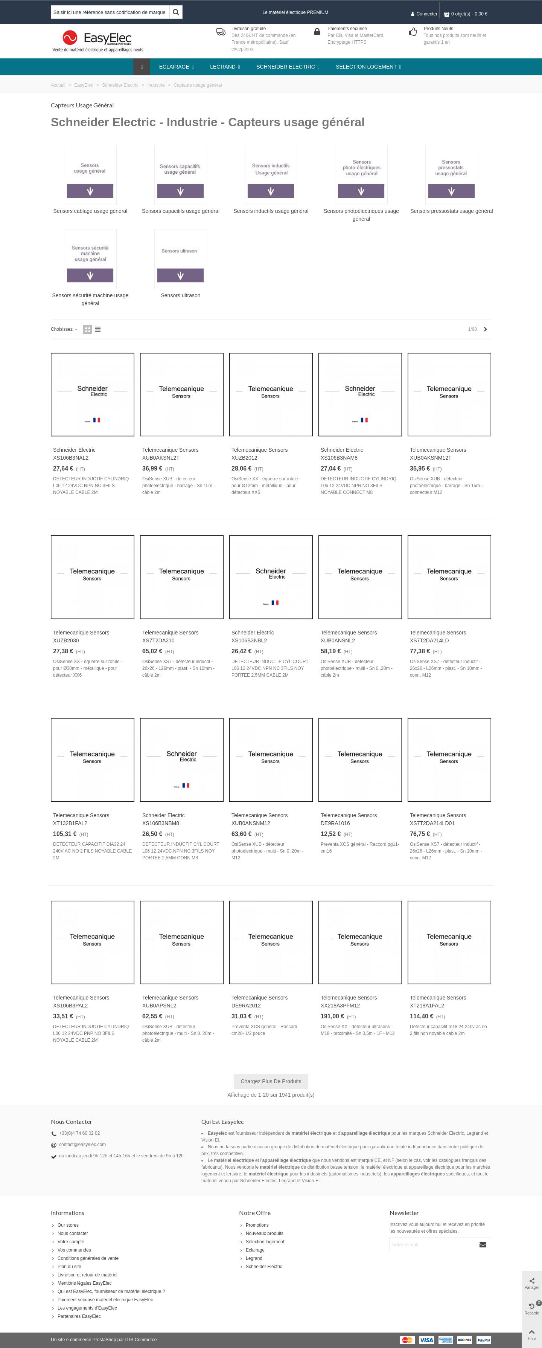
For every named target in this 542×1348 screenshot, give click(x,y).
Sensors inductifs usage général (270, 211)
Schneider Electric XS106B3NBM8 (163, 819)
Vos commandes (71, 1250)
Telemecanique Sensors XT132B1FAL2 (81, 819)
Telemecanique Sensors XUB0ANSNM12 (259, 819)
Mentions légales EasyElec (81, 1283)
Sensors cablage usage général (90, 211)
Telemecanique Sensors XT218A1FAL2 (438, 1002)
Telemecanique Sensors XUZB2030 (81, 636)
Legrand (250, 1258)
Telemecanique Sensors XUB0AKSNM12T (438, 454)
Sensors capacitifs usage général (180, 211)
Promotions (254, 1225)
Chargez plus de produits (271, 1081)
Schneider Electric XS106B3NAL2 (74, 454)
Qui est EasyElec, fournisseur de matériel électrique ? (108, 1291)
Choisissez (64, 329)
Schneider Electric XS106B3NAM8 (342, 454)
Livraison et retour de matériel (84, 1275)
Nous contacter (69, 1233)
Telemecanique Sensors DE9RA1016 (349, 819)
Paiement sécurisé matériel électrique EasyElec (102, 1299)
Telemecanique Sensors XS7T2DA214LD (438, 636)
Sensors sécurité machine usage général (90, 299)
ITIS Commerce (141, 1339)
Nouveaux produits (261, 1233)
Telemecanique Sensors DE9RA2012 (259, 1002)
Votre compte (67, 1241)
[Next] (485, 329)
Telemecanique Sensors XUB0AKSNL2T (170, 454)
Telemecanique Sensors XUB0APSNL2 (170, 1002)
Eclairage (252, 1250)
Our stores (65, 1225)
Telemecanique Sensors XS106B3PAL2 (81, 1002)
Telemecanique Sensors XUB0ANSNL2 (349, 636)
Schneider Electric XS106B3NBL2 (252, 636)
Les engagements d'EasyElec (84, 1308)
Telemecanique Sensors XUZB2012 (259, 454)
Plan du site (66, 1266)
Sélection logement (261, 1241)
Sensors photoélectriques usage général (361, 215)
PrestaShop (104, 1339)
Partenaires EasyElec (76, 1316)
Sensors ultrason (180, 295)
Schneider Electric (260, 1266)
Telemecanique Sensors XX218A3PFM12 (349, 1002)
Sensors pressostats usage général (451, 211)
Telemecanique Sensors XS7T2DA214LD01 (438, 819)
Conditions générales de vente (85, 1258)
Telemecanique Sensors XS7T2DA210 (170, 636)
